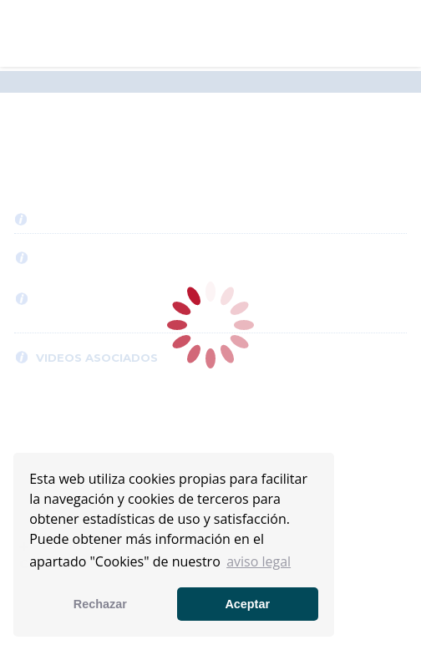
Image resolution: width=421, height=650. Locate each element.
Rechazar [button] (100, 604)
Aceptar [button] (247, 604)
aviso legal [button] (258, 561)
